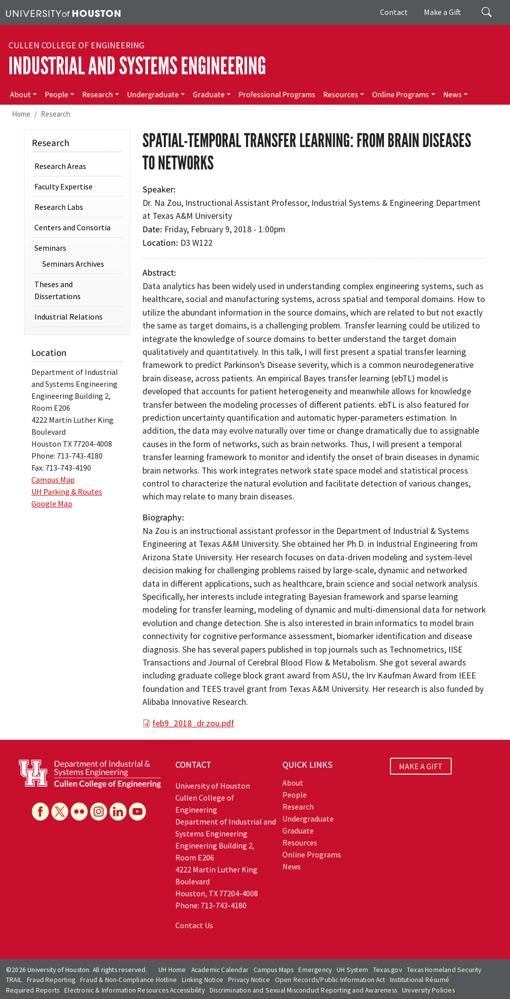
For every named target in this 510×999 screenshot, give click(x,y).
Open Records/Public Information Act (330, 980)
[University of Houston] (63, 12)
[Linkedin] (118, 812)
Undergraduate (153, 94)
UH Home (172, 970)
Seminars (50, 248)
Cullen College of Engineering (76, 45)
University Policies (428, 990)
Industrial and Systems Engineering (137, 66)
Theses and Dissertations (57, 290)
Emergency (315, 970)
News (452, 94)
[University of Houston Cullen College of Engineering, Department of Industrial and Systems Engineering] (90, 773)
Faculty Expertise (63, 186)
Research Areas (60, 166)
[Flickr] (79, 812)
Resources (340, 94)
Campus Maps (273, 970)
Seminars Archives (73, 264)
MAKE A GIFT (421, 766)
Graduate (209, 94)
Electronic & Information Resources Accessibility (134, 990)
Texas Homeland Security (444, 970)
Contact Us (194, 925)
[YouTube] (137, 812)
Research (97, 94)
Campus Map (53, 480)
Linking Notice (202, 980)
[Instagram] (98, 812)
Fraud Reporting (51, 980)
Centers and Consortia (72, 227)
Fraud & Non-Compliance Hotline (128, 980)
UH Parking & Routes (66, 492)
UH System (352, 970)
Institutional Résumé (419, 980)
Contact (394, 12)
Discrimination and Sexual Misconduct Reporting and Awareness (303, 990)
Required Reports (32, 990)
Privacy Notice (249, 980)
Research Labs (58, 207)
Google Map (51, 503)
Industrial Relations (68, 317)
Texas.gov (387, 970)
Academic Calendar (220, 970)
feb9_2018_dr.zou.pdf (193, 723)
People (56, 94)
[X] (59, 812)
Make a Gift (442, 12)
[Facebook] (40, 812)
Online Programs (400, 94)
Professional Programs (277, 94)
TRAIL (14, 980)
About (20, 94)
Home (21, 114)
